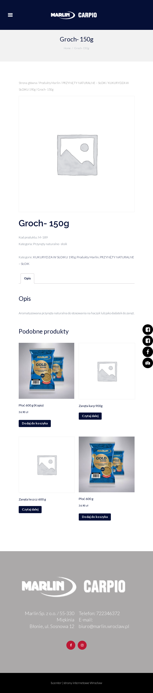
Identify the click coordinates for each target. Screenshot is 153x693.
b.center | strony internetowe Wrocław (76, 683)
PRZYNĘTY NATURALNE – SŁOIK (84, 83)
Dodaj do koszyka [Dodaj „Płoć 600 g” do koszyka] (95, 517)
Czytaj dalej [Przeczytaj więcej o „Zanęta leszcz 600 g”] (30, 509)
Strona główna (28, 83)
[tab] (27, 278)
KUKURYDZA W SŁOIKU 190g (54, 257)
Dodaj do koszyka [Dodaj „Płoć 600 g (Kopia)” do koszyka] (35, 423)
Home (67, 48)
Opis (27, 278)
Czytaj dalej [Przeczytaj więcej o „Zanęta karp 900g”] (90, 416)
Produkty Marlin (49, 83)
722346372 (108, 613)
